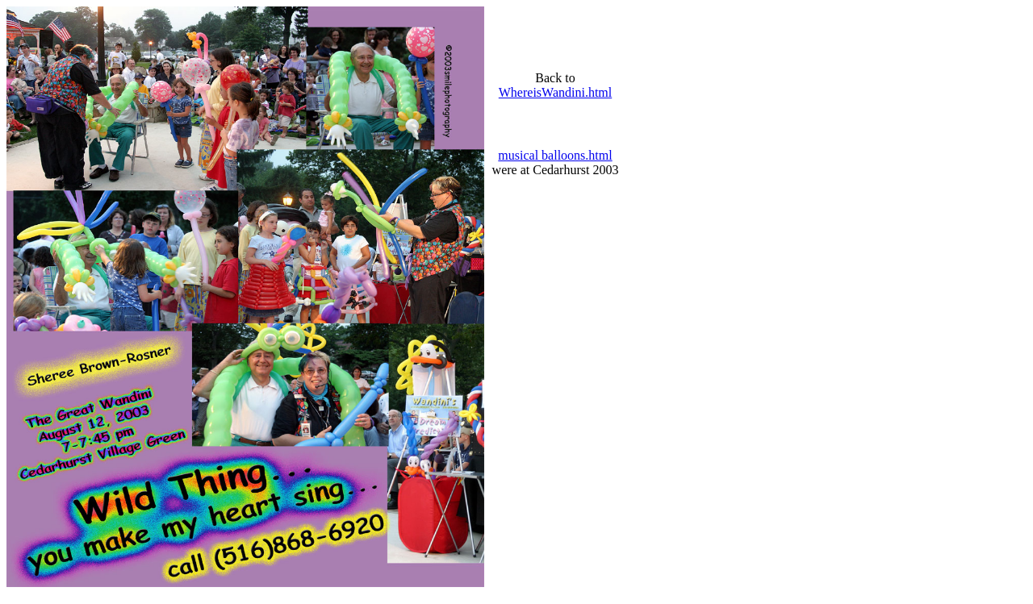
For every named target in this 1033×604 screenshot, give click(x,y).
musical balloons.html (555, 155)
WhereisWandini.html (555, 92)
